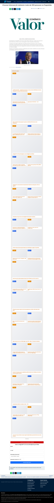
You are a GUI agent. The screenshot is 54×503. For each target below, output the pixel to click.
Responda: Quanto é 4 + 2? (15, 459)
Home (15, 1)
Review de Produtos (38, 1)
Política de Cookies (43, 483)
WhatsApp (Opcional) (14, 454)
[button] (49, 2)
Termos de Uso (42, 485)
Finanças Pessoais (19, 1)
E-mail (11, 450)
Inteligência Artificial (31, 488)
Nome (11, 446)
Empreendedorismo (30, 1)
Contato (41, 486)
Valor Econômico (18, 67)
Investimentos (29, 486)
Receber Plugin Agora (27, 462)
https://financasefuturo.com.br (21, 494)
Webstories (44, 1)
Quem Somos (43, 480)
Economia (25, 1)
